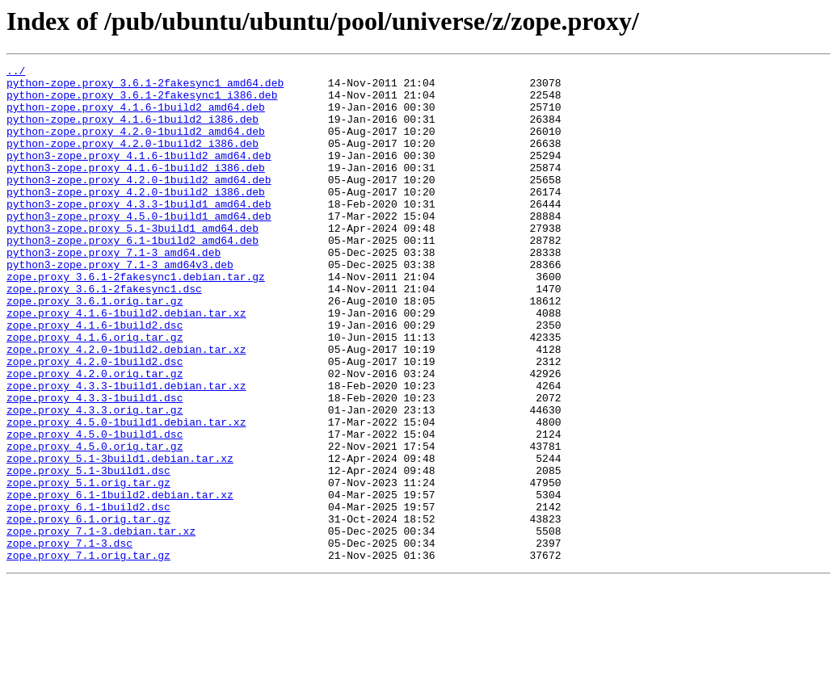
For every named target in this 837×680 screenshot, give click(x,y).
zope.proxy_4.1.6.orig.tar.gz (94, 392)
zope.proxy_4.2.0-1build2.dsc (94, 421)
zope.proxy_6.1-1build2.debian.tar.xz (119, 581)
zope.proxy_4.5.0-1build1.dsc (94, 509)
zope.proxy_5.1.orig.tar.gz (88, 567)
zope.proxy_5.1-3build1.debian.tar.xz (119, 538)
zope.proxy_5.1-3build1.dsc (88, 552)
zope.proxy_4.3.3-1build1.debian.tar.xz (126, 450)
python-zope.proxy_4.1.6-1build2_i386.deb (132, 131)
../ (15, 72)
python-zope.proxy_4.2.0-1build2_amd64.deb (135, 145)
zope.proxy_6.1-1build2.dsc (88, 596)
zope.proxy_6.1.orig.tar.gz (88, 610)
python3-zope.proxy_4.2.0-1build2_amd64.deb (138, 203)
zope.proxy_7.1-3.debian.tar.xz (101, 625)
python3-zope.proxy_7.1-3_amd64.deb (113, 290)
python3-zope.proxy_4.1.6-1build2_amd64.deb (138, 174)
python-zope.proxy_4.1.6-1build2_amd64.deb (135, 116)
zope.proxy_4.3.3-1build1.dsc (94, 465)
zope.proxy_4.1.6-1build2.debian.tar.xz (126, 363)
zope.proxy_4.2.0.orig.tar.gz (94, 436)
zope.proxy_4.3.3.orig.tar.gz (94, 479)
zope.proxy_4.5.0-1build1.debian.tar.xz (126, 494)
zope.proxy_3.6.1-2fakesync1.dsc (104, 334)
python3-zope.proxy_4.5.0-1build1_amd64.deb (138, 247)
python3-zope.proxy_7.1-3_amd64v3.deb (119, 305)
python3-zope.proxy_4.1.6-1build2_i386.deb (135, 189)
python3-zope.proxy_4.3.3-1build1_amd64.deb (138, 232)
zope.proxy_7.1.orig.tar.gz (88, 654)
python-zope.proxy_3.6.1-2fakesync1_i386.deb (141, 101)
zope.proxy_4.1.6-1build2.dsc (94, 378)
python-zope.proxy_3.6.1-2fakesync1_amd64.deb (145, 87)
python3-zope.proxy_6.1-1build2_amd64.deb (132, 276)
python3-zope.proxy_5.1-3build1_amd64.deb (132, 261)
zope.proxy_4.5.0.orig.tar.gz (94, 523)
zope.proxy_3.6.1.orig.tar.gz (94, 349)
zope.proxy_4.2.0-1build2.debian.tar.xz (126, 407)
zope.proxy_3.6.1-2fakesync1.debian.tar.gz (135, 320)
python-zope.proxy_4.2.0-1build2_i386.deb (132, 160)
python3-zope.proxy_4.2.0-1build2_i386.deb (135, 218)
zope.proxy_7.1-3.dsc (69, 639)
